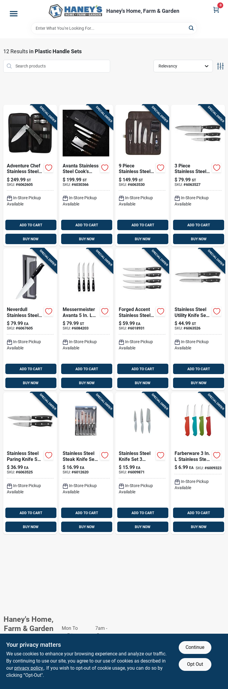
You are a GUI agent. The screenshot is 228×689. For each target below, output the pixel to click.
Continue (195, 647)
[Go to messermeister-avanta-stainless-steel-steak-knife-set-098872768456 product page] (86, 319)
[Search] (191, 28)
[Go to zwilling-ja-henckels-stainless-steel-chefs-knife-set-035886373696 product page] (198, 176)
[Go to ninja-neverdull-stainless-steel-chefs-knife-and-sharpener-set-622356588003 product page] (30, 319)
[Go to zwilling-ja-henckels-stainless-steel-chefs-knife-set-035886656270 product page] (142, 176)
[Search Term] (114, 28)
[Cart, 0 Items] (216, 10)
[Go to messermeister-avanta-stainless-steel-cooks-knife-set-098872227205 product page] (86, 176)
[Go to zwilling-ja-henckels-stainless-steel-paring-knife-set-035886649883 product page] (30, 463)
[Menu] (14, 14)
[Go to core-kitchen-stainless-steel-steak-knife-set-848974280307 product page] (86, 463)
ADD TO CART (31, 225)
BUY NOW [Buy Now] (31, 239)
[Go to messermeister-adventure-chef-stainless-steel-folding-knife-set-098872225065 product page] (30, 176)
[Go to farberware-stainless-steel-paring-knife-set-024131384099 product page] (198, 463)
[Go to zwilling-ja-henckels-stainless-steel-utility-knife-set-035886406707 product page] (198, 319)
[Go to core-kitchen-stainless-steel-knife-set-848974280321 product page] (142, 463)
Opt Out (195, 664)
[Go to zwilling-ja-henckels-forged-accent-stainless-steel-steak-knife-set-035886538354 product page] (142, 319)
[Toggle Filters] (220, 66)
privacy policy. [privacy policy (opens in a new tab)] (29, 668)
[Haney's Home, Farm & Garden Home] (75, 11)
